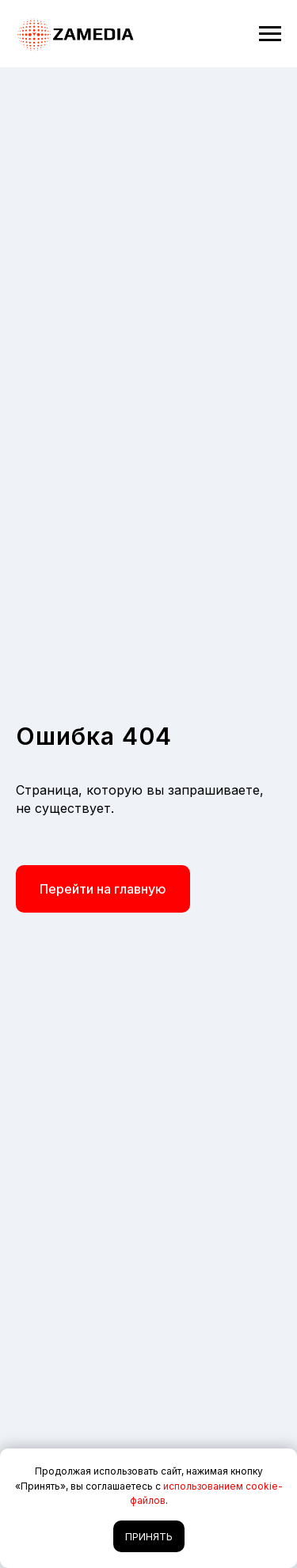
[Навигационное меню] (270, 34)
